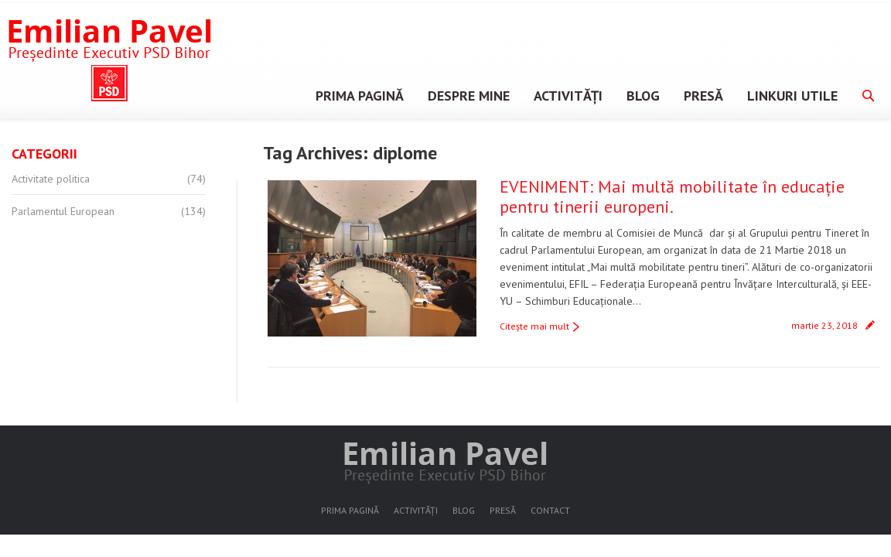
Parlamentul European (63, 211)
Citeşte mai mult (534, 326)
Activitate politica (51, 179)
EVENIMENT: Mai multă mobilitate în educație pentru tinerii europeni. (672, 196)
